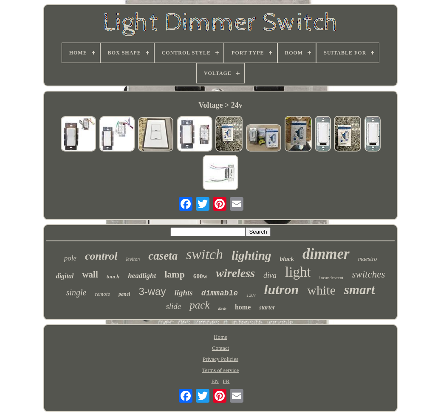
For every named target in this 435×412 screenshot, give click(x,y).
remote (102, 294)
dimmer (326, 254)
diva (270, 275)
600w (200, 276)
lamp (174, 274)
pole (70, 258)
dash (222, 308)
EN (215, 381)
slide (173, 306)
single (76, 292)
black (287, 258)
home (243, 307)
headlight (142, 276)
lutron (281, 289)
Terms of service (220, 370)
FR (226, 381)
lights (183, 292)
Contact (220, 348)
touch (113, 276)
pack (199, 305)
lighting (251, 255)
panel (124, 294)
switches (368, 274)
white (321, 290)
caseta (163, 255)
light (298, 272)
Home (220, 337)
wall (90, 274)
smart (359, 289)
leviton (133, 259)
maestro (367, 259)
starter (267, 307)
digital (65, 276)
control (101, 256)
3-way (152, 291)
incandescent (331, 277)
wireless (235, 273)
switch (204, 254)
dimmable (219, 293)
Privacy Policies (220, 359)
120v (250, 295)
